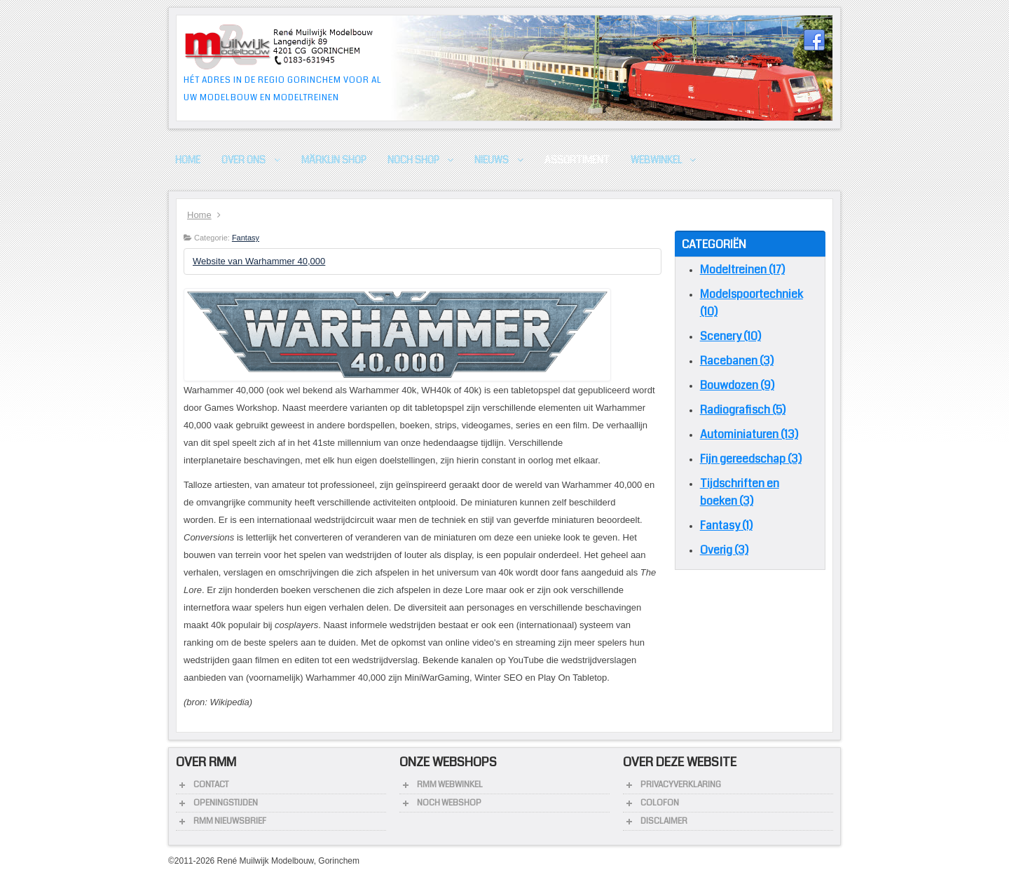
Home (199, 215)
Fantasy (245, 237)
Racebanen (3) (737, 361)
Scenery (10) (730, 336)
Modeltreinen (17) (742, 269)
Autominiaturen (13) (749, 434)
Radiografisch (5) (742, 410)
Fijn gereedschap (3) (751, 459)
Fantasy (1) (726, 525)
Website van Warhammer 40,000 (259, 261)
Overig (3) (724, 550)
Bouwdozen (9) (737, 385)
